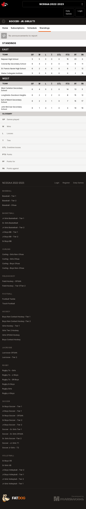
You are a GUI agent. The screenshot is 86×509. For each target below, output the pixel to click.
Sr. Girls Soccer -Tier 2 (12, 438)
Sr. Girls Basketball (10, 223)
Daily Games (69, 12)
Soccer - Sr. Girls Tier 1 (12, 429)
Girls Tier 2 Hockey (10, 330)
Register (66, 183)
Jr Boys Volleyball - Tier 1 (13, 474)
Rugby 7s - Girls (9, 370)
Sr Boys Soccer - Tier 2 (12, 420)
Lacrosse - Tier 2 (9, 357)
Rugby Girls (7, 389)
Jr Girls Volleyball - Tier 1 (12, 484)
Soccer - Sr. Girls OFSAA (12, 434)
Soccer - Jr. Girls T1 (10, 443)
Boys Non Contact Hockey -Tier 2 (16, 321)
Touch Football (8, 303)
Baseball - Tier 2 (9, 201)
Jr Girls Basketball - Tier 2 (13, 227)
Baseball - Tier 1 (9, 196)
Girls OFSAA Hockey (11, 335)
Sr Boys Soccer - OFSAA (12, 416)
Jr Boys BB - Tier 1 (10, 232)
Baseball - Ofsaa (9, 205)
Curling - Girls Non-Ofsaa (13, 254)
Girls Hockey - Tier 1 (11, 326)
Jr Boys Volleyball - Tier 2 (13, 470)
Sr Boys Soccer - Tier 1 (12, 406)
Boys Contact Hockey (11, 339)
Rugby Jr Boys (8, 393)
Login (80, 11)
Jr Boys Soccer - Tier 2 (12, 425)
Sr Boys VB (7, 461)
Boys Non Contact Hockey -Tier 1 (16, 317)
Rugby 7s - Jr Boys (10, 375)
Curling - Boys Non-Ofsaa (13, 268)
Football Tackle (8, 299)
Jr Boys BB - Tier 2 (10, 237)
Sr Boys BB (7, 241)
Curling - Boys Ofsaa (11, 263)
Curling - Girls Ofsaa (10, 259)
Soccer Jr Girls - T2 (10, 448)
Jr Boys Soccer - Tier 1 (12, 411)
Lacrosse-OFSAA (9, 353)
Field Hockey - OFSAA (11, 281)
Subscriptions (17, 28)
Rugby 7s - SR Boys (10, 379)
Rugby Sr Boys (8, 384)
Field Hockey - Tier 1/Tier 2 (13, 286)
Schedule (32, 28)
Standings (45, 28)
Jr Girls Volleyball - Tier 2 (13, 479)
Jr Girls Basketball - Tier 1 (13, 218)
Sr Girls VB (6, 465)
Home (5, 28)
